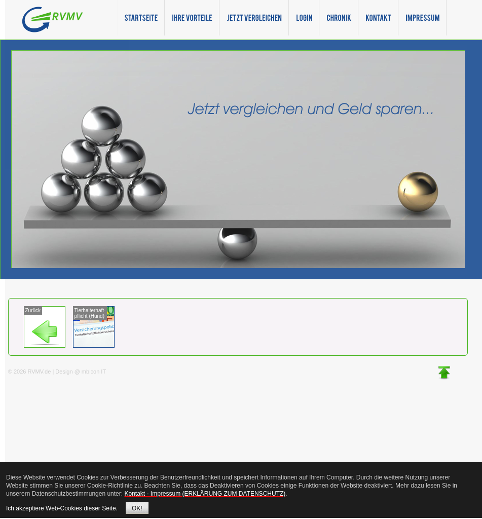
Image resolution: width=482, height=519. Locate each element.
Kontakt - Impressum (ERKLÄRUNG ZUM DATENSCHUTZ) (204, 493)
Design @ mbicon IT (80, 371)
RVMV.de (39, 371)
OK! (137, 508)
